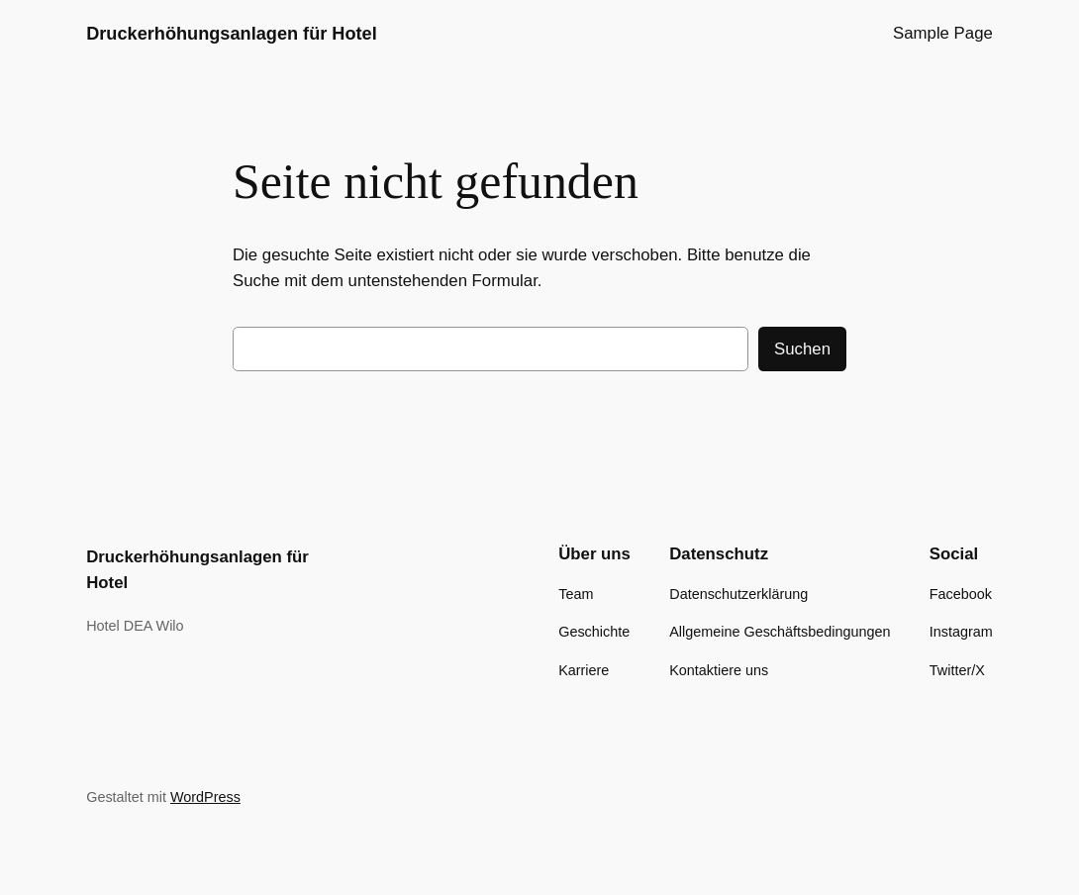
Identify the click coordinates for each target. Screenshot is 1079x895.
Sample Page (943, 33)
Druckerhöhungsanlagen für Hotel (231, 34)
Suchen (802, 349)
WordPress (205, 797)
